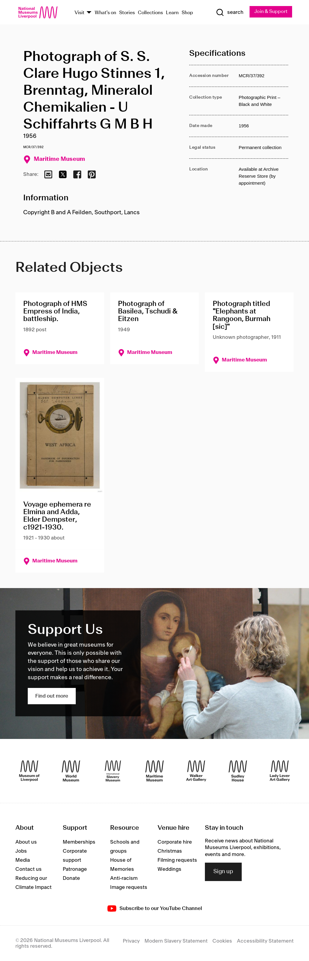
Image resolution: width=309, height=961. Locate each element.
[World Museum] (71, 770)
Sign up (223, 872)
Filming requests (177, 860)
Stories (127, 12)
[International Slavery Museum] (113, 770)
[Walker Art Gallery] (196, 770)
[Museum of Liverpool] (29, 770)
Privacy (131, 941)
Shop (187, 12)
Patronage (75, 869)
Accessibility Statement (265, 941)
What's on (105, 12)
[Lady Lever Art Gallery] (280, 770)
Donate (71, 878)
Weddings (169, 869)
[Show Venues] (89, 12)
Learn (172, 12)
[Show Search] (230, 12)
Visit (79, 12)
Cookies (222, 941)
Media (22, 860)
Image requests (128, 887)
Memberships (79, 842)
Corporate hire (175, 842)
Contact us (28, 869)
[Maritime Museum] (154, 770)
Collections (150, 12)
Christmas (170, 851)
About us (26, 842)
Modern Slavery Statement (176, 941)
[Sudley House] (238, 770)
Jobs (21, 851)
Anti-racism (124, 878)
